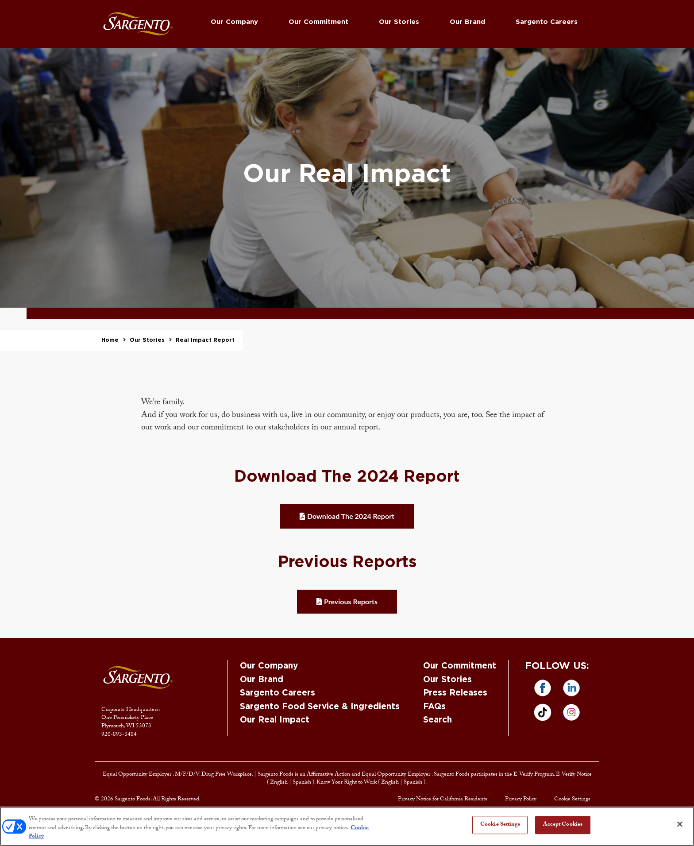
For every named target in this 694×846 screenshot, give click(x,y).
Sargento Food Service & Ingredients (320, 707)
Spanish (302, 783)
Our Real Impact (274, 720)
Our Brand (467, 22)
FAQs (434, 707)
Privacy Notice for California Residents (442, 799)
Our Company (234, 22)
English (279, 783)
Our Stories (399, 22)
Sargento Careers (547, 22)
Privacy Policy (520, 799)
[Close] (680, 824)
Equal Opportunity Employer (138, 775)
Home (110, 340)
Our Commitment (318, 22)
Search (437, 720)
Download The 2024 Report (350, 516)
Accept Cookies (562, 825)
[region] (347, 826)
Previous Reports (351, 601)
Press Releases (455, 693)
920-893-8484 (119, 735)
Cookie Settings (572, 799)
